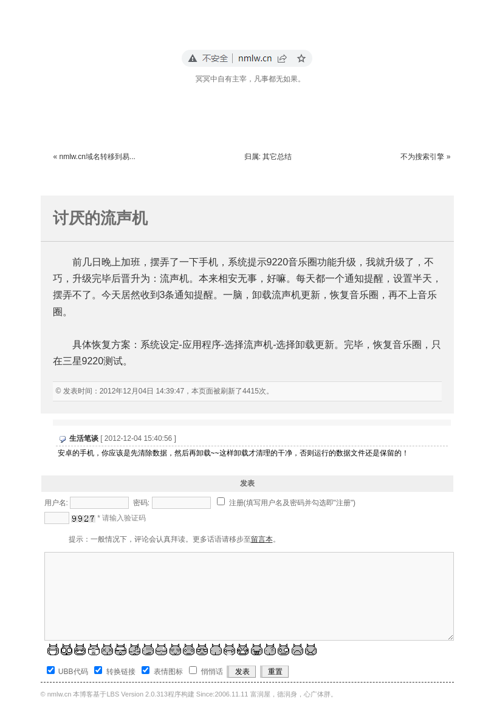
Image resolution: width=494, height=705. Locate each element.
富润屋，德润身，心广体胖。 (293, 694)
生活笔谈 (83, 438)
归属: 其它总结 (268, 156)
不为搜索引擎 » (425, 156)
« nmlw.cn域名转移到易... (94, 156)
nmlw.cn (59, 694)
